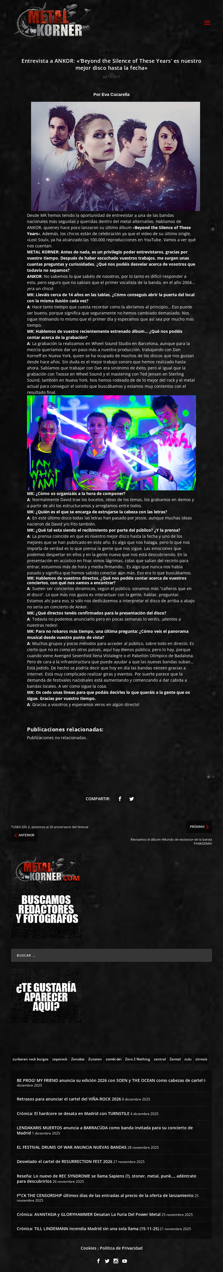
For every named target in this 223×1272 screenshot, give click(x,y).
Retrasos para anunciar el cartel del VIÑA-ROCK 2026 (69, 1097)
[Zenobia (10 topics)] (78, 1057)
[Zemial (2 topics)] (175, 1057)
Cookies (88, 1246)
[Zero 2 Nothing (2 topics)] (138, 1057)
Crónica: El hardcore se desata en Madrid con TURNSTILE (73, 1111)
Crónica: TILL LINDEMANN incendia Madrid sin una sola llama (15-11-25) (88, 1227)
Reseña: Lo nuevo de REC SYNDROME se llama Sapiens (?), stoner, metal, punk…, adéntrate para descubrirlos (106, 1176)
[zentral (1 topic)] (159, 1057)
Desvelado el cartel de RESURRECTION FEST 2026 (64, 1160)
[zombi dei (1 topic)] (113, 1057)
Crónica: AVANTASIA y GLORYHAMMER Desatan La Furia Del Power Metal (89, 1212)
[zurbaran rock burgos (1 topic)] (30, 1057)
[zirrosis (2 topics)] (201, 1057)
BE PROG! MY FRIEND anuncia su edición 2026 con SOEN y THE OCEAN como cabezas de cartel (110, 1078)
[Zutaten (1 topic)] (95, 1057)
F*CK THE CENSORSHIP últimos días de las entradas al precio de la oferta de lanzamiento (105, 1193)
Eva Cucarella (116, 93)
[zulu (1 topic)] (188, 1057)
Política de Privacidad (121, 1246)
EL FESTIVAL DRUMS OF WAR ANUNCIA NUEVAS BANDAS (72, 1145)
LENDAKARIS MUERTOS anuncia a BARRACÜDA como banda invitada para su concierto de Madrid (105, 1128)
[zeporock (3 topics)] (60, 1057)
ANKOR (34, 225)
